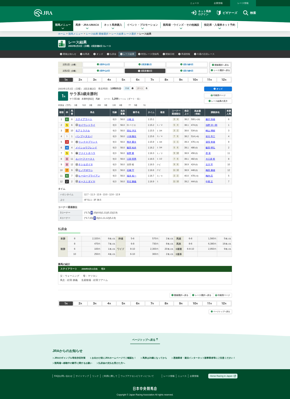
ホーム (61, 33)
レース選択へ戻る (220, 70)
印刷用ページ (218, 95)
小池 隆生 (131, 136)
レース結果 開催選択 (97, 33)
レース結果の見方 (218, 101)
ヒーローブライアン (89, 175)
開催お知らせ (68, 54)
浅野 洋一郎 (211, 125)
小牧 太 (130, 119)
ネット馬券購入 (113, 26)
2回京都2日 (145, 71)
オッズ (98, 54)
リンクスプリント (88, 141)
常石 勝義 (131, 181)
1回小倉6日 (186, 71)
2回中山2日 (103, 71)
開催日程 (169, 54)
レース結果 (127, 54)
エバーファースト (85, 158)
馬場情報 (184, 54)
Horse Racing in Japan (223, 376)
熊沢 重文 (131, 142)
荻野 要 (130, 153)
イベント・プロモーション (142, 26)
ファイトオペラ (86, 153)
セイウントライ (86, 125)
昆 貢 (208, 153)
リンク (95, 376)
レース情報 (243, 3)
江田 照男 (131, 159)
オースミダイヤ (86, 181)
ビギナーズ (227, 13)
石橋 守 (130, 170)
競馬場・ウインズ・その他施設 (181, 26)
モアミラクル (82, 130)
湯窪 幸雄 (210, 142)
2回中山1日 (103, 64)
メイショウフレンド (86, 147)
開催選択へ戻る (220, 65)
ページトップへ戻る (220, 312)
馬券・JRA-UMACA (87, 26)
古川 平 (209, 164)
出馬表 (85, 54)
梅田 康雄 (210, 170)
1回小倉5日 (186, 64)
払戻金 (112, 54)
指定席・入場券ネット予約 (219, 26)
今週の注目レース (204, 54)
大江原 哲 (210, 159)
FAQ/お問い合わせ (63, 376)
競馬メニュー (63, 26)
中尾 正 (209, 181)
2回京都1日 (145, 64)
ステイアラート (83, 119)
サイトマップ (82, 376)
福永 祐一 (131, 176)
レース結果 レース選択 (124, 33)
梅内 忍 (209, 176)
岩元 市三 (210, 136)
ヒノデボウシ (85, 170)
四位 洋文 (131, 130)
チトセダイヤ (85, 164)
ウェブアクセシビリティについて (137, 376)
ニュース (194, 3)
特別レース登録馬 (148, 54)
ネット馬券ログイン (201, 13)
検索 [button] (249, 12)
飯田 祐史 (131, 147)
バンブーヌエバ (83, 136)
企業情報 (218, 3)
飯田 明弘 (210, 147)
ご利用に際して (109, 376)
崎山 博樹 (210, 130)
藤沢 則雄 (210, 119)
